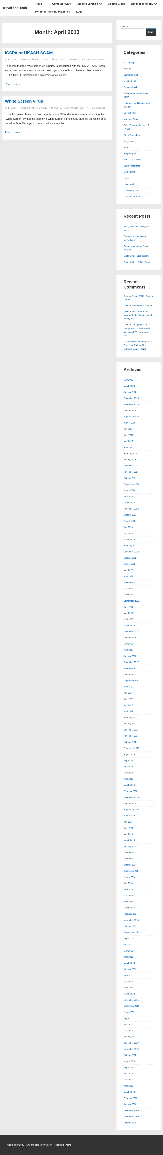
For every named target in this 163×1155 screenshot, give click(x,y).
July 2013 (128, 938)
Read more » (12, 84)
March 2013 (129, 963)
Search (124, 26)
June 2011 (128, 1024)
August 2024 (129, 490)
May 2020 (128, 613)
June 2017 (128, 699)
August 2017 (129, 686)
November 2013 (131, 920)
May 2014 (128, 895)
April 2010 (128, 1086)
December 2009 (131, 1110)
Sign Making (129, 172)
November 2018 (131, 631)
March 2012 (129, 994)
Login (79, 11)
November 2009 (131, 1116)
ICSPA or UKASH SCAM (29, 52)
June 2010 (128, 1073)
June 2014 (128, 889)
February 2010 (130, 1098)
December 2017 (131, 662)
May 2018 (128, 644)
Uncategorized (130, 184)
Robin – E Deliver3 (132, 159)
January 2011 (130, 1036)
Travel (41, 3)
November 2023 (131, 509)
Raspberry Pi (130, 153)
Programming (130, 141)
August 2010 (129, 1061)
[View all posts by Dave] (12, 59)
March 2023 (129, 539)
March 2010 (129, 1092)
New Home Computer (142, 305)
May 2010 (128, 1079)
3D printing (129, 62)
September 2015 (131, 809)
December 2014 (131, 852)
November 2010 (131, 1049)
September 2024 (131, 484)
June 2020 (128, 607)
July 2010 (128, 1067)
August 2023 (129, 521)
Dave (126, 296)
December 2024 (131, 465)
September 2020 (131, 601)
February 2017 (130, 717)
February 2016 (130, 791)
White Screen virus (24, 101)
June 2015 (128, 828)
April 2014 (128, 901)
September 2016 (131, 748)
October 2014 (130, 865)
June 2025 (128, 435)
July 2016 (128, 760)
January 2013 (130, 969)
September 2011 (131, 1006)
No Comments (99, 59)
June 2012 (128, 975)
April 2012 (128, 987)
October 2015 (130, 803)
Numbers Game (131, 119)
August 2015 (129, 815)
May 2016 (128, 773)
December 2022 (131, 552)
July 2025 (128, 429)
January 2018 (130, 656)
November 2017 (131, 668)
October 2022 (130, 558)
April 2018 (128, 650)
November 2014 (131, 858)
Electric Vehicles (90, 3)
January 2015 (130, 846)
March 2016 (129, 785)
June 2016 (128, 766)
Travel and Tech (14, 8)
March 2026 (129, 386)
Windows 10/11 (131, 190)
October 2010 (130, 1055)
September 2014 (131, 871)
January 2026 (130, 392)
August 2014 (129, 877)
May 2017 (128, 705)
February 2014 (130, 914)
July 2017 (128, 693)
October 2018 (130, 637)
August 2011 (129, 1012)
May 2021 (128, 588)
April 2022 (128, 576)
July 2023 (128, 527)
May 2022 (128, 570)
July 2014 (128, 883)
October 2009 (130, 1122)
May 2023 (128, 533)
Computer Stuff (61, 3)
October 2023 (130, 515)
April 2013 (128, 957)
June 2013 (128, 944)
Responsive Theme (62, 1145)
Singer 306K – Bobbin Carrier (137, 262)
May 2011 (128, 1030)
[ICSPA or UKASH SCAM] (41, 59)
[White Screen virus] (40, 108)
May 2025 (128, 441)
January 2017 (130, 723)
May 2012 (128, 981)
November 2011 (131, 1000)
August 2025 (129, 423)
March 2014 (129, 908)
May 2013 (128, 951)
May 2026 (128, 380)
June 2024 (128, 496)
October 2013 (130, 926)
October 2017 (130, 674)
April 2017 (128, 711)
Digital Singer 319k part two (136, 256)
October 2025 (130, 410)
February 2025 (130, 453)
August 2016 (129, 754)
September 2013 (131, 932)
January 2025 (130, 459)
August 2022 (129, 564)
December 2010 (131, 1043)
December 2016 (131, 730)
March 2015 (129, 840)
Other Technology (144, 3)
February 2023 (130, 545)
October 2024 (130, 478)
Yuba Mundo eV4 (132, 196)
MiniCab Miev (130, 113)
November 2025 (131, 404)
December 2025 (131, 398)
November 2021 (131, 582)
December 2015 (131, 797)
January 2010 (130, 1104)
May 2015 (128, 834)
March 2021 (129, 594)
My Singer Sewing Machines (52, 11)
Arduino (127, 68)
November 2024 (131, 472)
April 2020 (128, 619)
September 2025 (131, 416)
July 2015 (128, 822)
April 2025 (128, 447)
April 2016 (128, 779)
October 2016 (130, 742)
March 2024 (129, 502)
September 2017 (131, 680)
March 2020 (129, 625)
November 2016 (131, 736)
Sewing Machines (132, 166)
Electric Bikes (116, 3)
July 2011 (128, 1018)
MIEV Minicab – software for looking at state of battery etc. (138, 315)
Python (127, 147)
